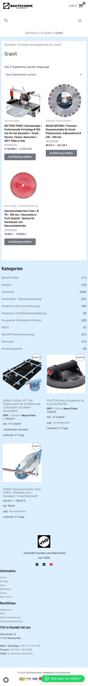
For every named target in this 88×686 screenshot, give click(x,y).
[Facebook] (44, 564)
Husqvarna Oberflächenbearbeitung (24, 313)
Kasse (3, 593)
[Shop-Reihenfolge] (44, 74)
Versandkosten (61, 422)
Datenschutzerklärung (11, 621)
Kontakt (4, 581)
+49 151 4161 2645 (30, 646)
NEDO (5, 327)
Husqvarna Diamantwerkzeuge (21, 306)
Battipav (7, 284)
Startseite (10, 44)
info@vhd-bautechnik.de (20, 653)
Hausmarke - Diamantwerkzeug (21, 299)
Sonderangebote (12, 348)
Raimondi (8, 341)
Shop (2, 585)
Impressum (6, 609)
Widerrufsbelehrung (10, 617)
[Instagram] (37, 564)
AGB (2, 613)
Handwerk (8, 292)
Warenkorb (5, 589)
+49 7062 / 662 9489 (21, 649)
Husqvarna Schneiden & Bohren (21, 320)
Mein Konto (6, 596)
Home (3, 577)
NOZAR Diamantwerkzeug (18, 334)
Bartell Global (10, 277)
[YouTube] (51, 564)
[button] (6, 20)
